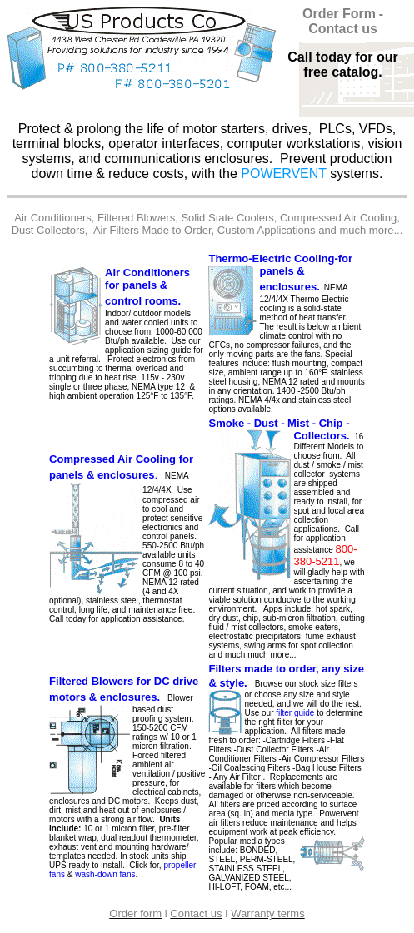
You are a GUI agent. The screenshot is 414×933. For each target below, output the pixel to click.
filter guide (295, 712)
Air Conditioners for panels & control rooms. (147, 286)
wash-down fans (105, 874)
